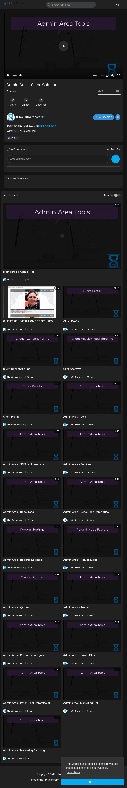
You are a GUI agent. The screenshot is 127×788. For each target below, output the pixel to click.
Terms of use (36, 779)
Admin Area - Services (77, 464)
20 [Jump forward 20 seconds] (107, 75)
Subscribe (103, 117)
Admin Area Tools (74, 416)
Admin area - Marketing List (80, 703)
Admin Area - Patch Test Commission (27, 703)
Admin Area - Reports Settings (22, 559)
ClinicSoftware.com (30, 117)
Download (41, 102)
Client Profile (71, 321)
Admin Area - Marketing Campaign (24, 750)
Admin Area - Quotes (16, 607)
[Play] (8, 75)
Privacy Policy (52, 779)
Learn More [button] (73, 772)
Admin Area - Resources (18, 512)
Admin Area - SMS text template (23, 464)
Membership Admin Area (19, 271)
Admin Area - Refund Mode (80, 559)
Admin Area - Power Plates (80, 655)
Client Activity (72, 369)
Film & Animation (47, 125)
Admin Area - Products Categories (24, 655)
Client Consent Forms (16, 369)
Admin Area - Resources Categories (86, 512)
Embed (26, 102)
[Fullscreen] (118, 75)
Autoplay (108, 195)
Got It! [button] (92, 782)
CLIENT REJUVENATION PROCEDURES (28, 321)
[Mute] (112, 75)
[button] (118, 4)
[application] (63, 46)
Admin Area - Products (77, 607)
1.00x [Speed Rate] (102, 75)
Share (12, 102)
